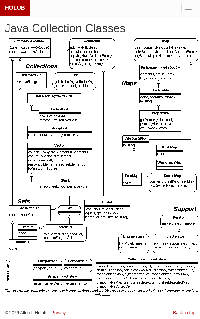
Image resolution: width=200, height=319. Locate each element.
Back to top (184, 312)
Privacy (58, 312)
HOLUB (15, 8)
